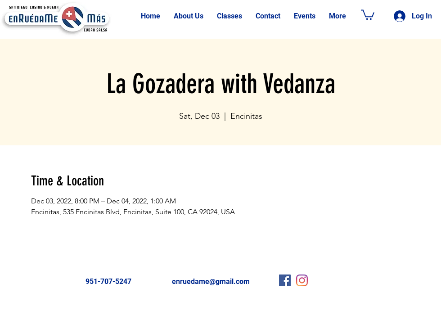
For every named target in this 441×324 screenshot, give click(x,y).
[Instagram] (302, 280)
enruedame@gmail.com (211, 281)
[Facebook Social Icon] (285, 280)
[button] (367, 14)
